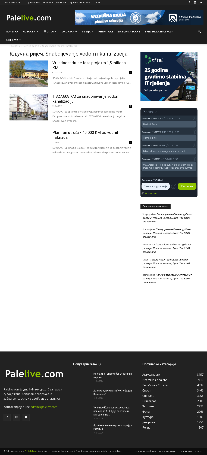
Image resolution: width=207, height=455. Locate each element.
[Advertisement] (168, 316)
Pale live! (13, 40)
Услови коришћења (145, 451)
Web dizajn (47, 2)
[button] (199, 32)
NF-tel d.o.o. (31, 451)
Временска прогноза (80, 2)
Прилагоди (150, 193)
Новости (30, 31)
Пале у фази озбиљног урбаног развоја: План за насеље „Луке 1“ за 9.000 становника (167, 218)
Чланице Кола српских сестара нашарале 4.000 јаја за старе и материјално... (111, 411)
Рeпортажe (105, 31)
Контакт (97, 2)
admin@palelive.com (44, 407)
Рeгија (87, 31)
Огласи (50, 31)
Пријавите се (33, 2)
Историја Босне (129, 31)
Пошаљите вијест (168, 451)
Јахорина (69, 31)
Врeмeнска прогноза (159, 31)
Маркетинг (61, 2)
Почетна (12, 31)
